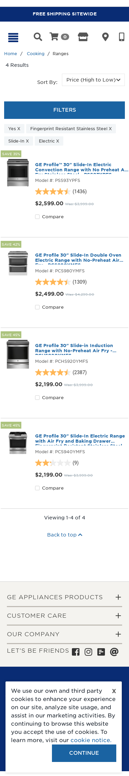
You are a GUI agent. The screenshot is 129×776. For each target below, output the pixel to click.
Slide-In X (18, 141)
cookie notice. (91, 740)
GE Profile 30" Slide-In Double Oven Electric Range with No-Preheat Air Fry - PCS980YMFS (78, 258)
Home (10, 53)
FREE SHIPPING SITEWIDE (65, 13)
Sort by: (47, 82)
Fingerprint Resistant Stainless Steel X (71, 128)
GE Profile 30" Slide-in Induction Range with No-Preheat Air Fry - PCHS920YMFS (74, 349)
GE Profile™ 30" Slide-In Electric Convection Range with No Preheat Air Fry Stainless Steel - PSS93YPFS (81, 168)
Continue (84, 753)
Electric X (49, 141)
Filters (64, 110)
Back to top (64, 535)
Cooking (35, 53)
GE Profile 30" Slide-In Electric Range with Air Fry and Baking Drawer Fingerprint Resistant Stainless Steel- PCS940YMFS (80, 439)
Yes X (14, 128)
